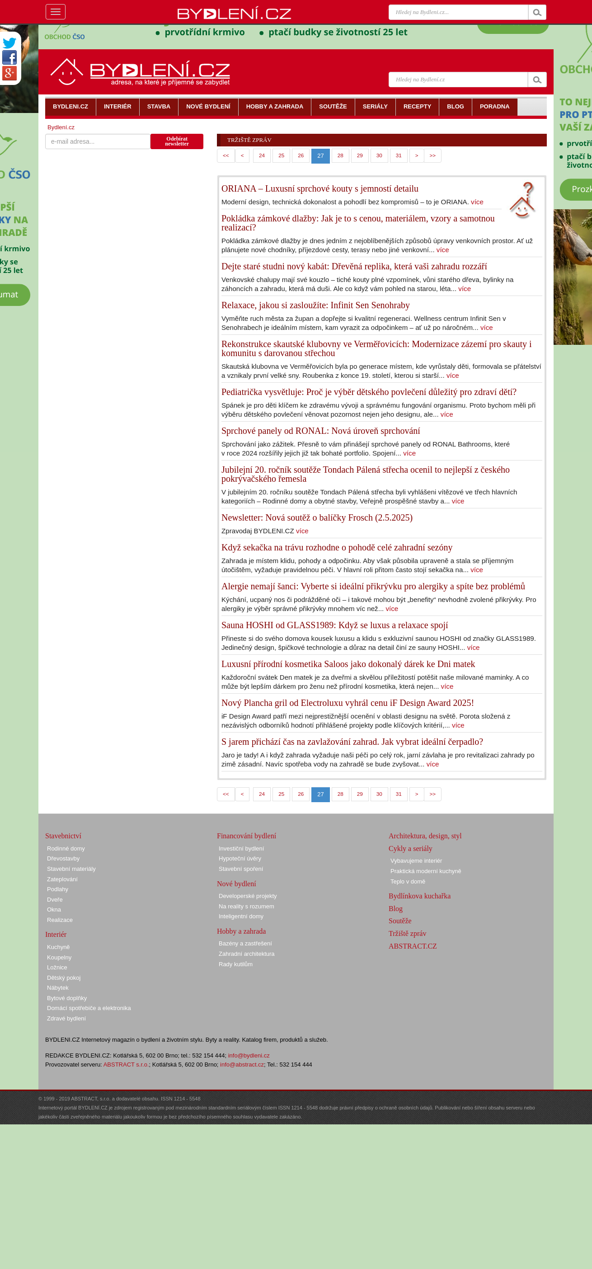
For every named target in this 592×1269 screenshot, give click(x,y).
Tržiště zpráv (407, 933)
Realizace (60, 919)
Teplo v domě (407, 881)
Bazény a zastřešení (245, 943)
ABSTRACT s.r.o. (126, 1064)
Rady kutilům (236, 964)
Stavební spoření (241, 868)
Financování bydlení (246, 836)
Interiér (55, 934)
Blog (396, 908)
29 (360, 155)
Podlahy (57, 889)
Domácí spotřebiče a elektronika (89, 1008)
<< (226, 155)
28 (340, 155)
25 (281, 155)
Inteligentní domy (241, 916)
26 (301, 155)
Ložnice (57, 967)
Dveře (55, 899)
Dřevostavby (63, 858)
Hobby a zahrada (241, 931)
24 (262, 155)
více (477, 202)
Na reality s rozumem (246, 906)
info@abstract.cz (242, 1064)
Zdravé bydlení (66, 1018)
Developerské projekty (248, 896)
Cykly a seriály (410, 848)
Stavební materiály (71, 868)
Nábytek (58, 987)
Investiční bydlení (241, 848)
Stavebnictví (63, 836)
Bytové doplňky (67, 998)
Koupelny (59, 957)
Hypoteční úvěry (240, 858)
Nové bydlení (236, 884)
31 (399, 155)
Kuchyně (58, 947)
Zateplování (62, 879)
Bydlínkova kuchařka (420, 896)
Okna (54, 909)
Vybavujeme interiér (416, 860)
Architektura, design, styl (425, 836)
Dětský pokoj (63, 977)
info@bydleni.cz (249, 1055)
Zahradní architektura (247, 953)
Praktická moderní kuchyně (425, 871)
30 (379, 155)
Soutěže (400, 921)
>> (433, 155)
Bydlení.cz (61, 127)
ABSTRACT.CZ (413, 946)
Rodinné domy (66, 848)
